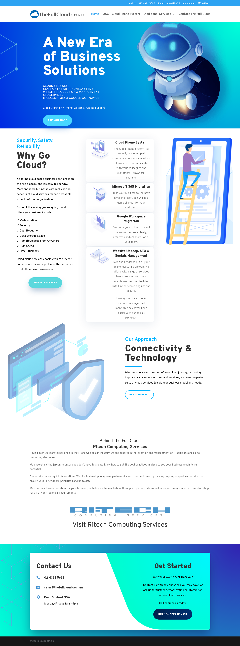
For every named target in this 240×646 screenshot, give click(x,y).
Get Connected (139, 394)
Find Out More (57, 120)
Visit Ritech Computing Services (120, 525)
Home (95, 14)
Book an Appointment (172, 614)
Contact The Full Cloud (194, 14)
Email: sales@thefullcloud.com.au (176, 3)
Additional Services (157, 14)
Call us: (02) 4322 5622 (142, 3)
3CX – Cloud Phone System (121, 14)
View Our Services (45, 282)
